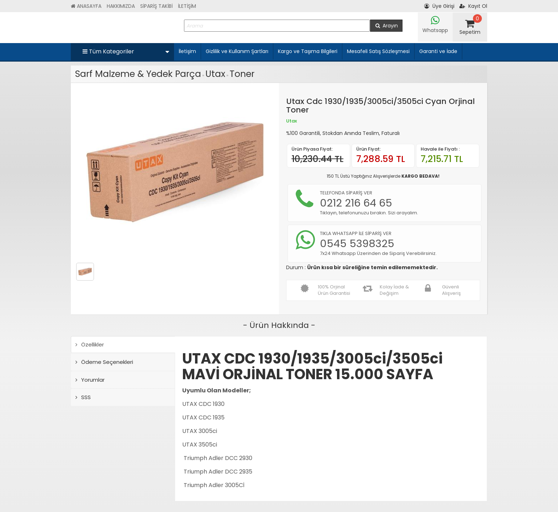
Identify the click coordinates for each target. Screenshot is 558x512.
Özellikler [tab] (89, 344)
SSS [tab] (83, 397)
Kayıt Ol (473, 6)
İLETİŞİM (187, 6)
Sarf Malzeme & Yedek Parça (138, 74)
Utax (215, 74)
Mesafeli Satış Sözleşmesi (378, 51)
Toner (242, 74)
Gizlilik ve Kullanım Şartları (237, 51)
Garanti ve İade (438, 51)
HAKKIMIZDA (121, 6)
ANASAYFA (86, 6)
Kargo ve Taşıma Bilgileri (307, 51)
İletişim (187, 51)
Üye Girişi (439, 6)
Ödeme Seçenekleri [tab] (104, 362)
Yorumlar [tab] (90, 379)
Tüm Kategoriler (126, 51)
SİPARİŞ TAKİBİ (156, 6)
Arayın (386, 25)
